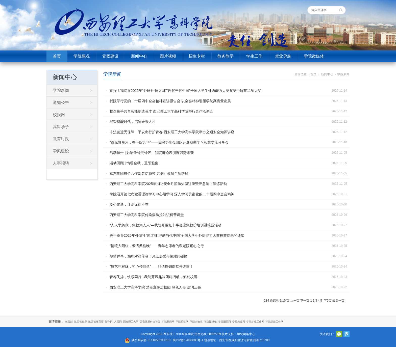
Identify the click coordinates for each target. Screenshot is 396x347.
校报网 (59, 115)
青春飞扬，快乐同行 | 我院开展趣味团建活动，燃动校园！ (155, 277)
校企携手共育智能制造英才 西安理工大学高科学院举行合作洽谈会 (161, 111)
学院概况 (81, 56)
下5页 (328, 300)
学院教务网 (238, 321)
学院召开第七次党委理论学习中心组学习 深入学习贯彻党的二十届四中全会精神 (172, 194)
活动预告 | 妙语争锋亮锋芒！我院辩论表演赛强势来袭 (152, 153)
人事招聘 (61, 163)
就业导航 (283, 56)
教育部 (69, 321)
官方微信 (339, 334)
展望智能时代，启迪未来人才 (133, 122)
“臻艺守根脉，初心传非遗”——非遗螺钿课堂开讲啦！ (151, 266)
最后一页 (338, 300)
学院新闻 (112, 74)
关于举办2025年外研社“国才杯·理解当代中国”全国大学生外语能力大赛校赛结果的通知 (177, 235)
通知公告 (61, 102)
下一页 (304, 300)
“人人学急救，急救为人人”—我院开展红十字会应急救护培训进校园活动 (165, 225)
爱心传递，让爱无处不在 (129, 204)
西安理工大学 (130, 321)
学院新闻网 (168, 321)
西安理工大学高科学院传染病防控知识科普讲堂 (147, 215)
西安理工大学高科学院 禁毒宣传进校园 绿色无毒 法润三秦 (155, 287)
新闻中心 (139, 56)
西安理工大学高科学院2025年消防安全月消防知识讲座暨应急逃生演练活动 (168, 184)
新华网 (109, 321)
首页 (57, 56)
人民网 (118, 321)
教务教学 (225, 56)
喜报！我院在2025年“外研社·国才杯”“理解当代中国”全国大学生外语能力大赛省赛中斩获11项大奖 (185, 91)
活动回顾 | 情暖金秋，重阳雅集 (134, 163)
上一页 (295, 300)
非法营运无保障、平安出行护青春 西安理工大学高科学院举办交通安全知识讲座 (172, 132)
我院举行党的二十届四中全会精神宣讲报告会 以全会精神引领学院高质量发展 (170, 101)
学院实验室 (196, 321)
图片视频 (168, 56)
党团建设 (110, 56)
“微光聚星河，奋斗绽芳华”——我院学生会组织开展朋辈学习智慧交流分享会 (169, 142)
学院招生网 (182, 321)
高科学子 (61, 127)
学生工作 (254, 56)
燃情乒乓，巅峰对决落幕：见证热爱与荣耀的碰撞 (148, 256)
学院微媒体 (314, 56)
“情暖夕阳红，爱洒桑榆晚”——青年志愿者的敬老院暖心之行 (157, 246)
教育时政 (61, 139)
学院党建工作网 (274, 321)
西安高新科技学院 (150, 321)
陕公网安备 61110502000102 (151, 340)
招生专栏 (197, 56)
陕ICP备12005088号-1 (188, 340)
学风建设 (61, 151)
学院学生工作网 (255, 321)
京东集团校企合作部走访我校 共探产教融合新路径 (149, 173)
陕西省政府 (80, 321)
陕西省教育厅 (96, 321)
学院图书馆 (210, 321)
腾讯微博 (346, 334)
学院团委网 (224, 321)
